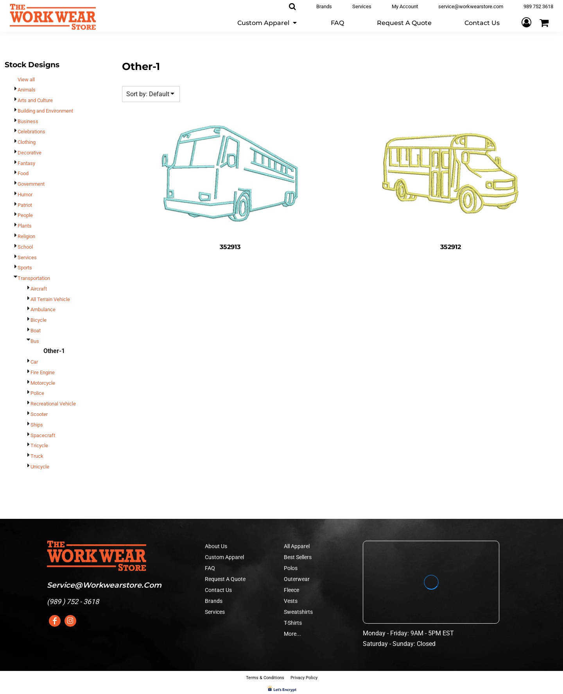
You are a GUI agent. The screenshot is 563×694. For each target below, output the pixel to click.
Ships (36, 425)
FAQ (210, 568)
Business (28, 121)
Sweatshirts (298, 612)
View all (26, 79)
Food (23, 173)
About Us (216, 546)
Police (37, 393)
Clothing (27, 142)
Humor (25, 194)
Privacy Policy (303, 677)
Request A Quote (225, 579)
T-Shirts (293, 623)
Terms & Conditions (265, 677)
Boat (35, 331)
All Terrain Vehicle (50, 299)
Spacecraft (42, 435)
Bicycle (38, 320)
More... (292, 634)
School (25, 247)
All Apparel (297, 546)
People (25, 215)
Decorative (29, 153)
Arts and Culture (35, 100)
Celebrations (31, 131)
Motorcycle (42, 383)
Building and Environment (45, 111)
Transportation (34, 278)
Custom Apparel (224, 557)
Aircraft (38, 289)
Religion (26, 236)
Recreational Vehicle (53, 404)
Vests (291, 601)
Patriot (25, 205)
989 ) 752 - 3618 (74, 601)
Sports (25, 268)
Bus (34, 341)
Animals (27, 90)
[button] (267, 22)
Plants (25, 226)
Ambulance (43, 309)
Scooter (39, 414)
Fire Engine (42, 372)
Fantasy (26, 163)
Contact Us (218, 590)
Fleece (291, 590)
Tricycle (39, 445)
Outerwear (297, 579)
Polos (291, 568)
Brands (213, 601)
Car (34, 362)
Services (27, 257)
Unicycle (39, 467)
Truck (36, 456)
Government (31, 184)
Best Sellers (298, 557)
